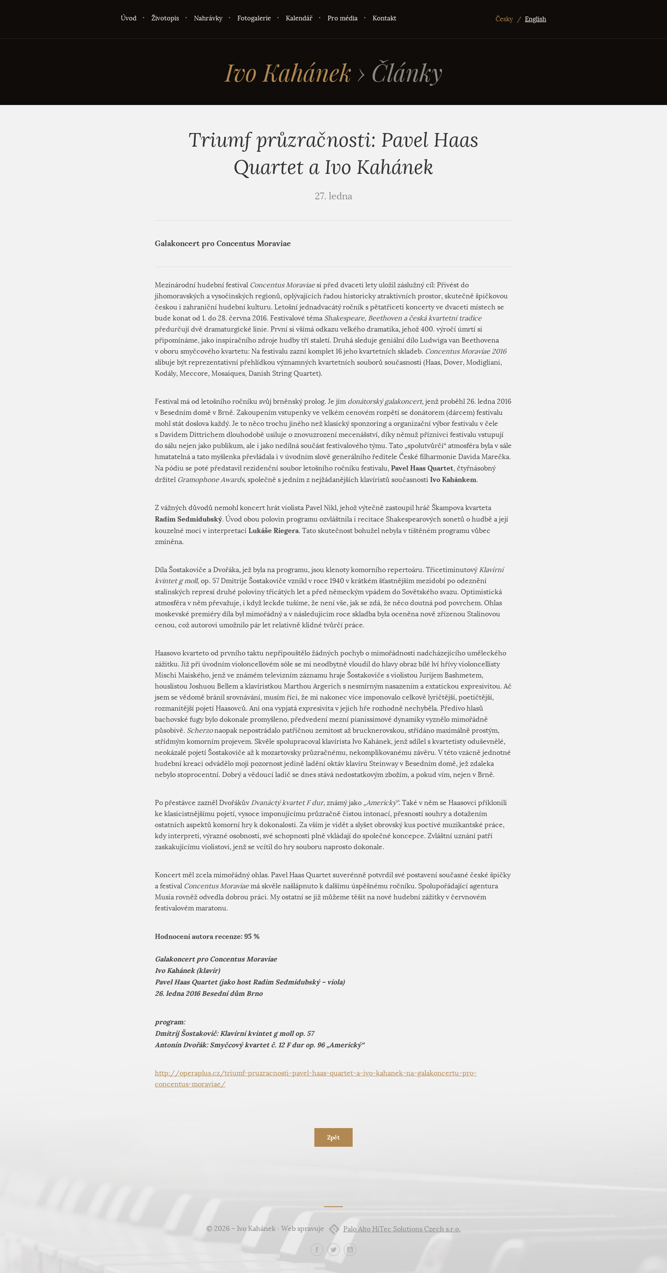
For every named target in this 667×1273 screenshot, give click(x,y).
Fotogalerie (254, 18)
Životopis (165, 18)
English (535, 19)
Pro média (343, 18)
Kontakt (384, 18)
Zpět (333, 1137)
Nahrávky (208, 18)
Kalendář (299, 18)
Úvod (129, 18)
